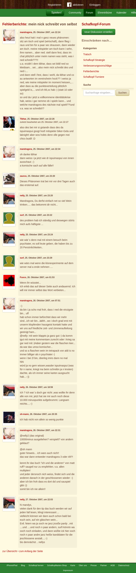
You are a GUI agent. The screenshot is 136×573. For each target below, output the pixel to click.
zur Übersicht (9, 551)
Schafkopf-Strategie (94, 60)
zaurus (23, 176)
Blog (23, 565)
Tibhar (23, 119)
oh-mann (24, 414)
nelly (22, 195)
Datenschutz (123, 565)
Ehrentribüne (105, 12)
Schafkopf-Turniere (93, 76)
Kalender (121, 12)
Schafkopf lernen (36, 565)
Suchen (122, 92)
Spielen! (56, 12)
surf (22, 215)
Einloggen (94, 4)
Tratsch (87, 54)
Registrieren (54, 4)
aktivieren (75, 5)
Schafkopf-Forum (96, 24)
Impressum (68, 570)
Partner (103, 565)
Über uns (83, 565)
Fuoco (23, 277)
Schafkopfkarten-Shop (57, 565)
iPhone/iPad (12, 565)
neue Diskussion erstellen (98, 32)
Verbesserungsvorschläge (97, 65)
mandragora (26, 32)
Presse (93, 565)
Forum (89, 12)
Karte (72, 565)
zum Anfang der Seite (31, 551)
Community (75, 12)
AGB (112, 565)
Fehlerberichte (14, 24)
